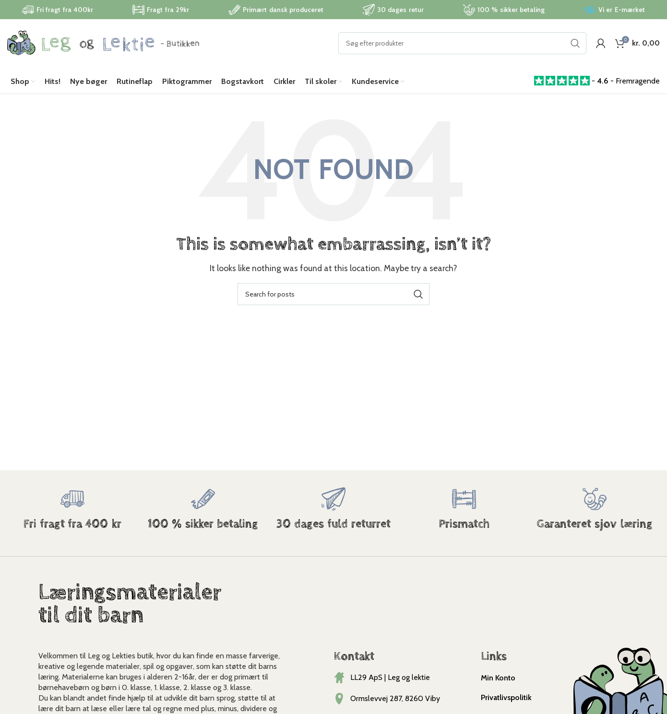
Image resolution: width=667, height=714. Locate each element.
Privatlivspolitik (506, 697)
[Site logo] (103, 42)
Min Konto (498, 677)
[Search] (462, 43)
